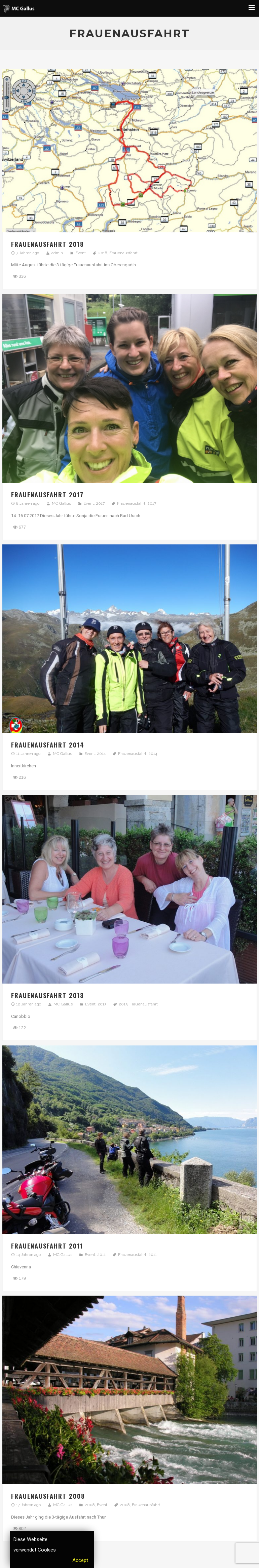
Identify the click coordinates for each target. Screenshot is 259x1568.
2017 (100, 503)
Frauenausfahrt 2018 (47, 244)
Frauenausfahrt (123, 253)
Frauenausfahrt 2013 (47, 995)
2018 (102, 253)
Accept (80, 1560)
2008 (90, 1504)
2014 (101, 753)
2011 (101, 1254)
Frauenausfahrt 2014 (47, 745)
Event (80, 253)
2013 (102, 1004)
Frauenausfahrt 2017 (47, 495)
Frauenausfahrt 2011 (47, 1246)
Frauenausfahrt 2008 (48, 1496)
